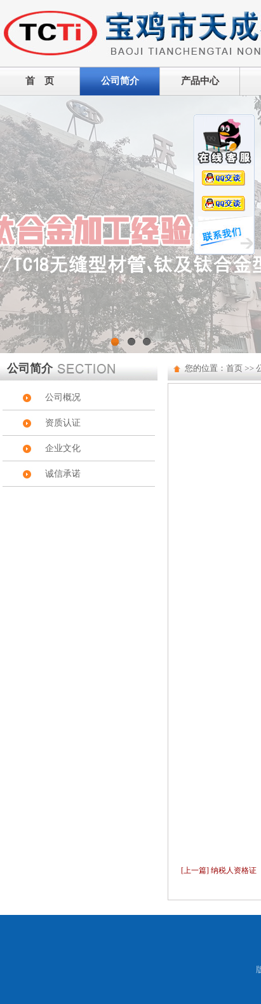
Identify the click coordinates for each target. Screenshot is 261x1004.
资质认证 (63, 423)
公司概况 (63, 397)
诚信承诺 (63, 473)
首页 (234, 368)
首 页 (39, 81)
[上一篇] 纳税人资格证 (219, 870)
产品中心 (200, 81)
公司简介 (120, 81)
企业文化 (63, 448)
